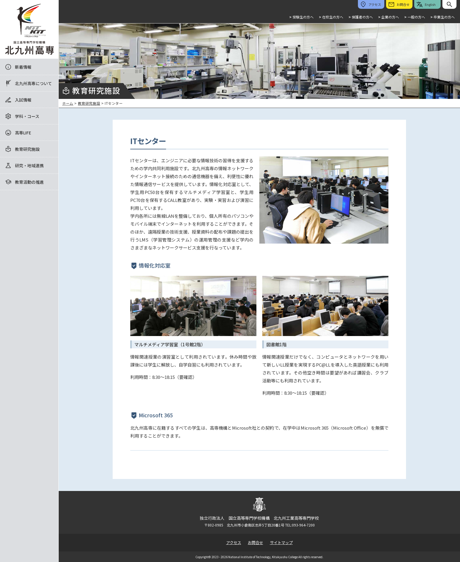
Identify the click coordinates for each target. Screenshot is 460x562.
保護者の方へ (361, 16)
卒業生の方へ (442, 16)
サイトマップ (281, 542)
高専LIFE (23, 133)
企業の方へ (388, 16)
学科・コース (27, 116)
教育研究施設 (27, 149)
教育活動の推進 (29, 182)
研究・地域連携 (29, 165)
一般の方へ (414, 16)
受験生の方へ (301, 16)
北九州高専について (33, 83)
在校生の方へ (331, 16)
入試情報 (23, 100)
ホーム (67, 103)
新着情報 (23, 67)
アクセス (233, 542)
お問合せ (255, 542)
